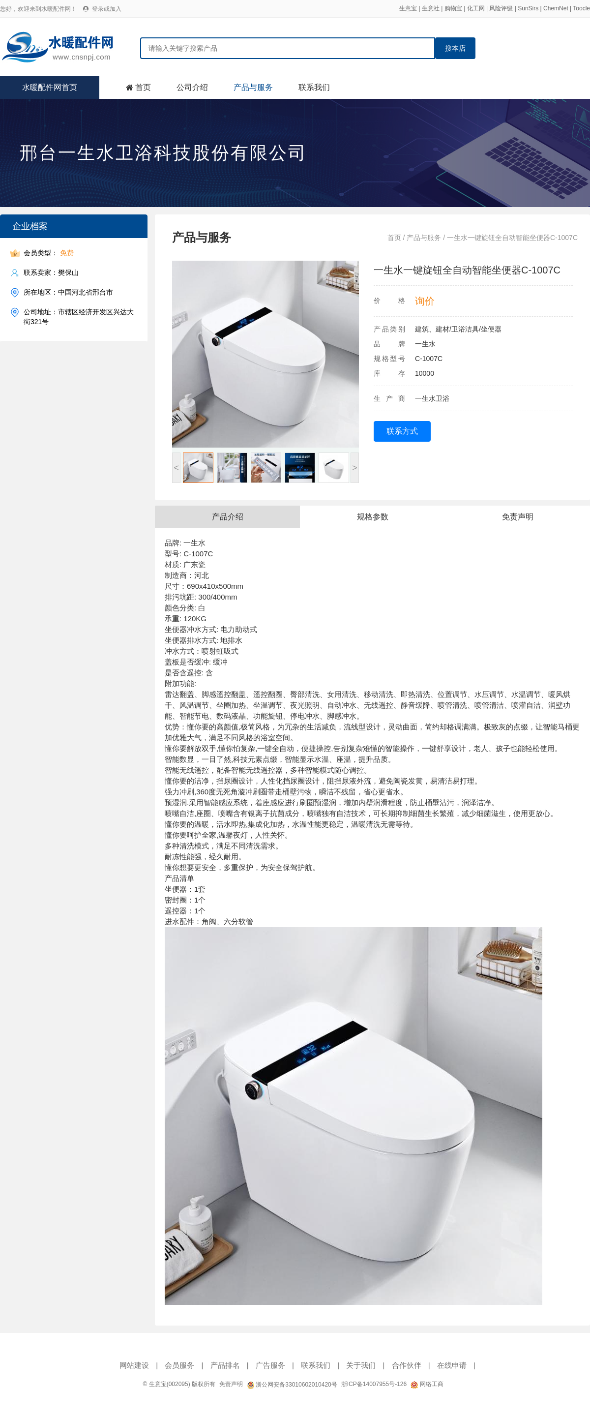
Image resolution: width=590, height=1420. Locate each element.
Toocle (581, 8)
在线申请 (452, 1365)
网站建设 (134, 1365)
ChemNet (555, 8)
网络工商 (427, 1384)
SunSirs (528, 8)
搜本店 (455, 48)
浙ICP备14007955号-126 (374, 1384)
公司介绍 (192, 87)
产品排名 (225, 1365)
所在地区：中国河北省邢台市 (68, 292)
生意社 (431, 8)
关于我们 (361, 1365)
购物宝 (453, 8)
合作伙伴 (406, 1365)
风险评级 (501, 8)
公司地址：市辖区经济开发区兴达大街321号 (79, 316)
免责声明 (231, 1384)
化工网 (476, 8)
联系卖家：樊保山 (51, 272)
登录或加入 (106, 8)
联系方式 (402, 431)
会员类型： (49, 253)
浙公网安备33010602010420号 (292, 1384)
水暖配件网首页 (49, 87)
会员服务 (179, 1365)
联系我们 (314, 87)
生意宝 (408, 8)
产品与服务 (253, 87)
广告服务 (270, 1365)
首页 (143, 87)
